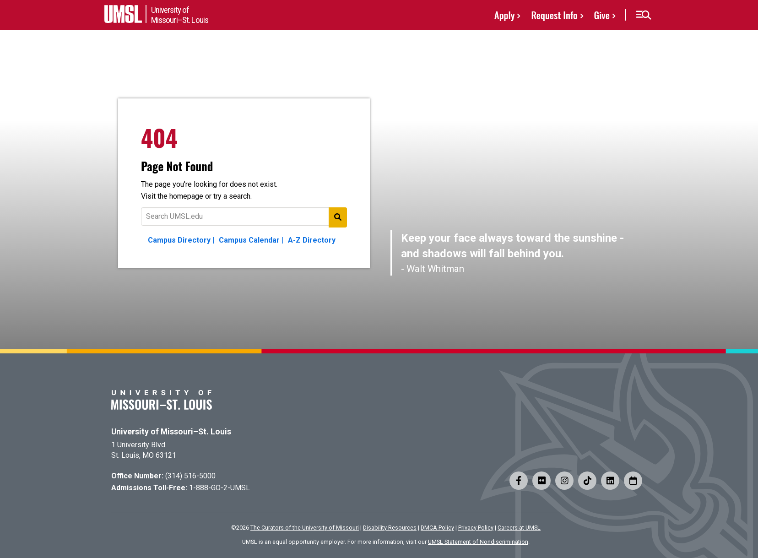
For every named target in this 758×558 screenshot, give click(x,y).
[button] (643, 15)
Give (602, 15)
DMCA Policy (437, 527)
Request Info (554, 15)
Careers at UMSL (519, 527)
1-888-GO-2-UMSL (219, 487)
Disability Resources (390, 527)
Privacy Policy (475, 527)
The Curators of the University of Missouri (304, 527)
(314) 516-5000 (190, 475)
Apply (504, 15)
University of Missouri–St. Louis (171, 431)
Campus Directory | (181, 240)
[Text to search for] (244, 216)
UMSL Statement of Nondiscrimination (478, 541)
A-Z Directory (312, 240)
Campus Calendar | (251, 240)
